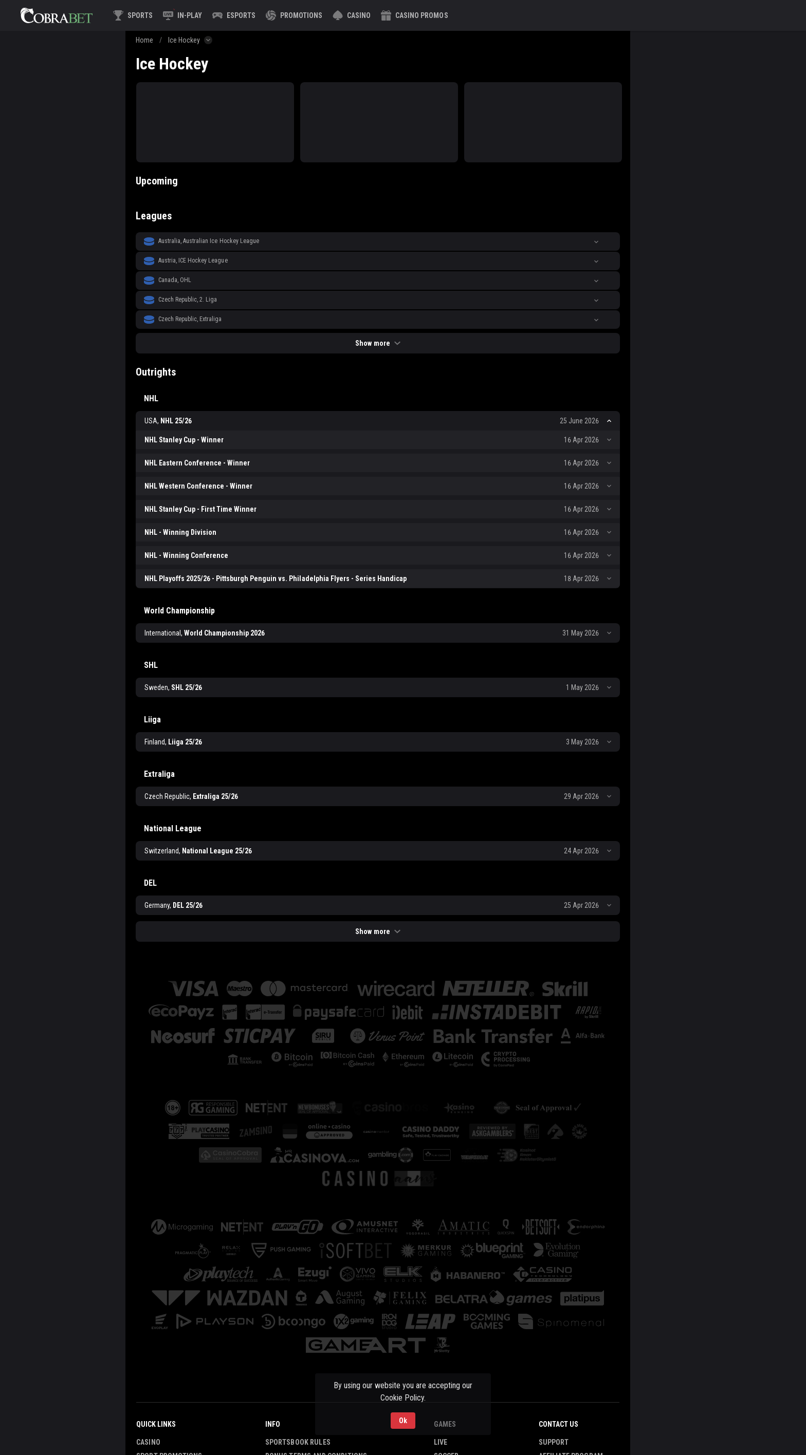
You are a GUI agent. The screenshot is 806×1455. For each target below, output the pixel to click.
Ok (403, 1420)
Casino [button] (148, 1442)
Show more (377, 343)
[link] (57, 15)
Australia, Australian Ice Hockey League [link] (208, 241)
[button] (352, 15)
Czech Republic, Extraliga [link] (190, 319)
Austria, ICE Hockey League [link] (193, 260)
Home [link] (144, 40)
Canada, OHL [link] (174, 280)
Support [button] (554, 1442)
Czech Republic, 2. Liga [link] (187, 299)
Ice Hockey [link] (184, 40)
